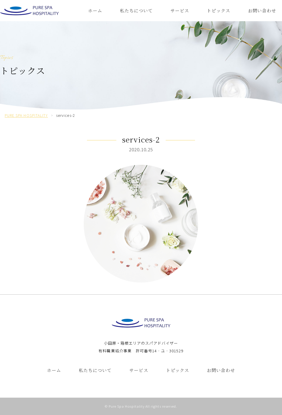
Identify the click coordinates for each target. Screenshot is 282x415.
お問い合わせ (262, 10)
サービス (179, 10)
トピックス (218, 10)
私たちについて (136, 10)
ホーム (95, 10)
